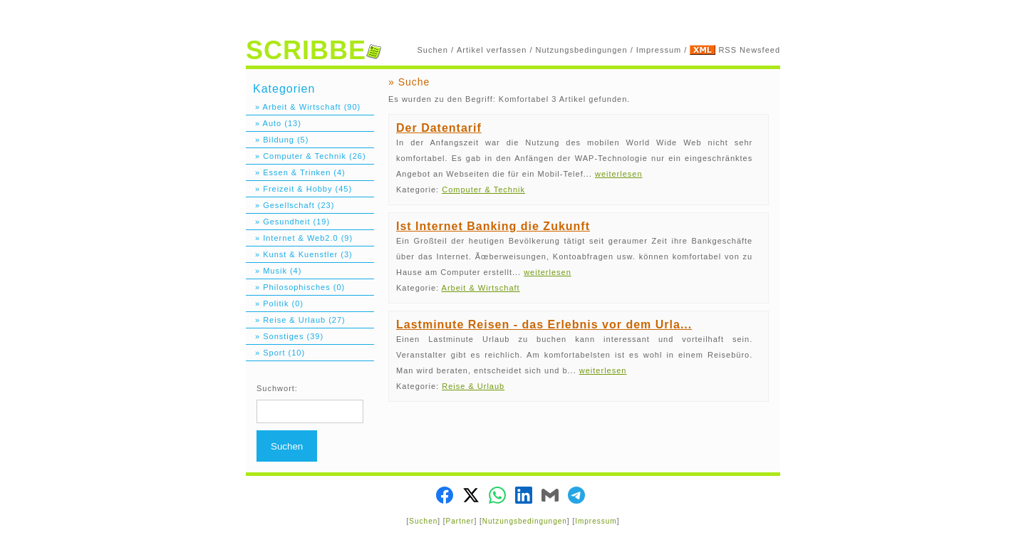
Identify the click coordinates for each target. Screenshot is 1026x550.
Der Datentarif (439, 128)
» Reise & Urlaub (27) (296, 320)
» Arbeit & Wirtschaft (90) (303, 107)
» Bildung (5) (277, 139)
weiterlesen (619, 174)
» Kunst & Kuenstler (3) (299, 254)
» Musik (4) (273, 270)
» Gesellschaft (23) (290, 205)
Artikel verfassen (492, 50)
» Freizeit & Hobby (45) (299, 189)
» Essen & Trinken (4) (296, 172)
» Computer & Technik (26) (306, 156)
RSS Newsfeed (749, 50)
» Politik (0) (275, 303)
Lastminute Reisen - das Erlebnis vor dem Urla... (544, 324)
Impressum (658, 50)
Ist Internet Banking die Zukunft (493, 226)
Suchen (433, 50)
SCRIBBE (313, 50)
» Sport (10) (275, 352)
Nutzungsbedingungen (582, 50)
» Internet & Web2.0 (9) (299, 238)
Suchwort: (277, 388)
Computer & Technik (483, 189)
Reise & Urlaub (473, 386)
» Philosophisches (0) (295, 287)
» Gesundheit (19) (288, 221)
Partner (460, 521)
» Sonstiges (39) (284, 336)
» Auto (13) (273, 123)
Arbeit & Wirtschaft (481, 288)
